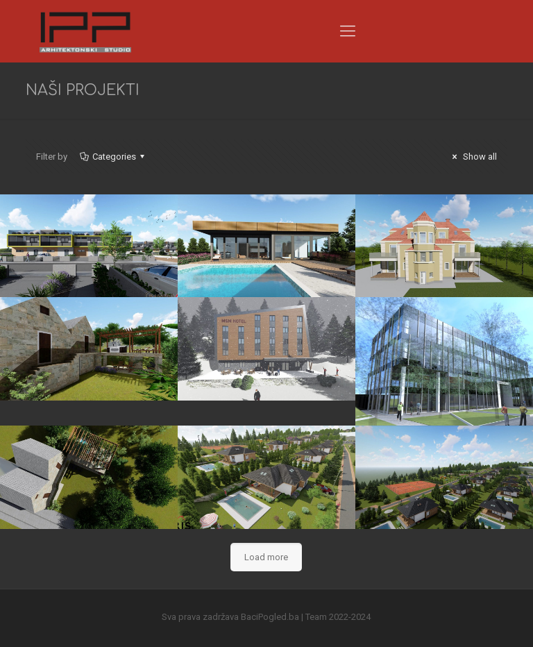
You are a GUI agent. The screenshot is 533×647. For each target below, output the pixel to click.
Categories (113, 156)
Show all (472, 156)
